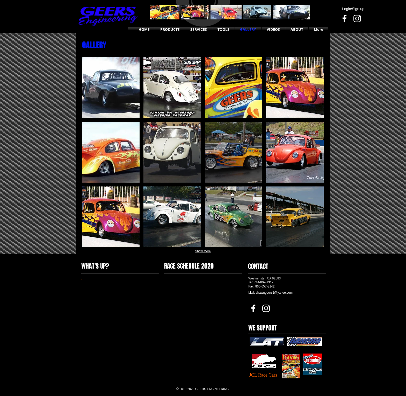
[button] (111, 87)
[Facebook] (344, 18)
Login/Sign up (353, 9)
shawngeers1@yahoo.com (274, 292)
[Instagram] (357, 18)
